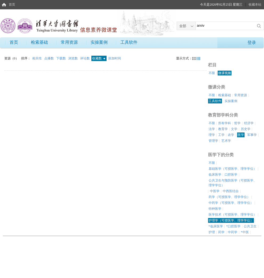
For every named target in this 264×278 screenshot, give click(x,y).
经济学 (249, 123)
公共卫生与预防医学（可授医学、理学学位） (233, 183)
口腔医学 (231, 174)
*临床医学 (216, 226)
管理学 (213, 141)
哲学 (237, 123)
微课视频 (224, 73)
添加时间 (114, 58)
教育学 (223, 129)
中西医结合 (231, 191)
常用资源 (69, 42)
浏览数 (73, 58)
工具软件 (128, 42)
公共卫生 (250, 226)
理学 (212, 135)
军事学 (252, 135)
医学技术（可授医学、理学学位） (233, 214)
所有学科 (224, 123)
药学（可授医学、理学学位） (229, 197)
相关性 (37, 58)
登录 (251, 42)
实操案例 (99, 42)
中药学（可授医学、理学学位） (231, 203)
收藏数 (98, 58)
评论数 (85, 58)
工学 (221, 135)
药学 (221, 232)
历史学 (245, 129)
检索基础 (39, 42)
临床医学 (215, 174)
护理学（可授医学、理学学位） (231, 220)
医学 (241, 135)
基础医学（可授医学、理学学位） (233, 169)
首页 (12, 4)
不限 (212, 73)
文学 (234, 129)
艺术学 (226, 141)
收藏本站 (255, 4)
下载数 (61, 58)
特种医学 (215, 209)
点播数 (49, 58)
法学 (212, 129)
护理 (212, 232)
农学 (231, 135)
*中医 (245, 232)
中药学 (232, 232)
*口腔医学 (233, 226)
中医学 (215, 191)
